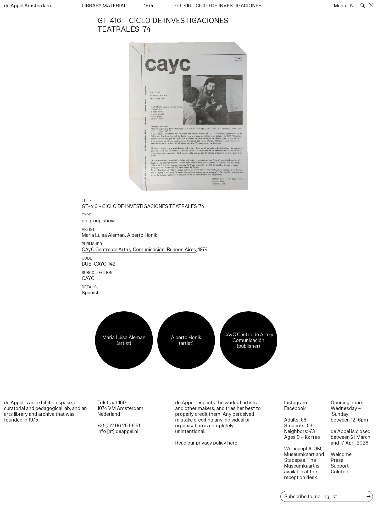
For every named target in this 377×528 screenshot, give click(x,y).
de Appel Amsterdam (27, 5)
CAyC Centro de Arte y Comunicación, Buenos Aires (139, 249)
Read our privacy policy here (206, 443)
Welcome (341, 454)
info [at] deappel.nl (117, 431)
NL (353, 5)
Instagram (295, 402)
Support (340, 466)
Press (337, 460)
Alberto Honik (142, 235)
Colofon (339, 471)
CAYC (88, 278)
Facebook (295, 408)
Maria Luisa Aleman (103, 235)
